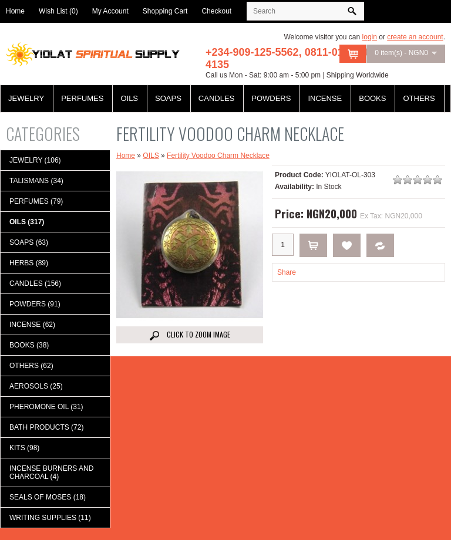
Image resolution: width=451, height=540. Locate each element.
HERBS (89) (28, 263)
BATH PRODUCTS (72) (46, 427)
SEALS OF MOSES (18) (47, 497)
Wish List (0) (58, 11)
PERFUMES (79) (36, 201)
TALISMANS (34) (36, 181)
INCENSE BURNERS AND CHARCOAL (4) (51, 472)
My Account (110, 11)
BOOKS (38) (29, 345)
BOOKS (372, 98)
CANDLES (216, 98)
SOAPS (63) (28, 242)
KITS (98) (24, 448)
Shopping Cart (165, 11)
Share (286, 272)
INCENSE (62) (32, 324)
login (369, 37)
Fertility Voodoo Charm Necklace (218, 155)
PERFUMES (82, 98)
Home (15, 11)
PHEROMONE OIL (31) (46, 407)
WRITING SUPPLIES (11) (50, 518)
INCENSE (325, 98)
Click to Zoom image (190, 334)
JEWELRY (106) (35, 160)
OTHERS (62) (31, 366)
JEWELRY (26, 98)
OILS (129, 98)
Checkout (216, 11)
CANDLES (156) (35, 283)
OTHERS (419, 98)
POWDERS (271, 98)
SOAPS (168, 98)
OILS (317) (26, 222)
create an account (415, 37)
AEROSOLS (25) (36, 386)
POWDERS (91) (34, 304)
